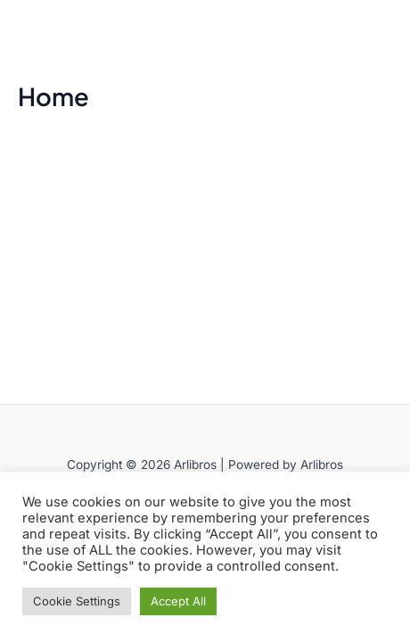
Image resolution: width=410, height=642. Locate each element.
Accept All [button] (178, 601)
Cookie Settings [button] (76, 601)
